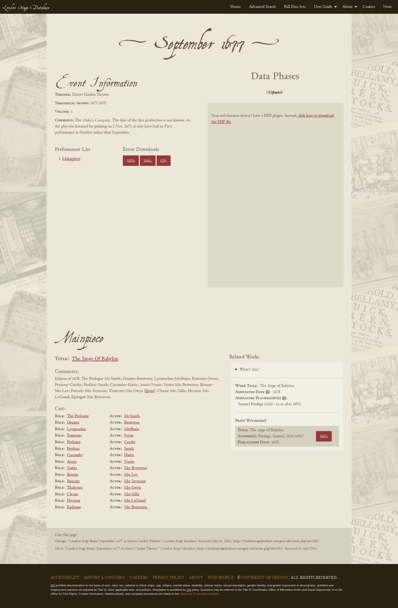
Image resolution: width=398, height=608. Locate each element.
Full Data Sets (295, 7)
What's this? (249, 370)
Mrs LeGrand (135, 501)
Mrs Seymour (135, 481)
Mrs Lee (131, 475)
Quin (149, 391)
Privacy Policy (168, 578)
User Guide (323, 7)
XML (148, 161)
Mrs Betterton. (136, 507)
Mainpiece (71, 159)
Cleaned (287, 93)
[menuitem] (235, 7)
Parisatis (73, 481)
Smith (129, 449)
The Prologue (78, 416)
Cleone (72, 494)
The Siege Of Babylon (95, 359)
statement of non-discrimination (199, 593)
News (387, 7)
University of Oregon (265, 578)
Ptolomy (74, 442)
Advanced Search (262, 7)
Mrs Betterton (135, 468)
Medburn (131, 429)
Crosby (130, 442)
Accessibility (65, 578)
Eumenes (74, 435)
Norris (129, 462)
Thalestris (75, 488)
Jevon (128, 435)
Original (260, 93)
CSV (163, 161)
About (347, 7)
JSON (131, 161)
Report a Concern (104, 578)
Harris (129, 455)
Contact (369, 7)
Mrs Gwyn (132, 488)
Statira (72, 468)
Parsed (316, 93)
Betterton (131, 423)
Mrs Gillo (131, 494)
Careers (138, 578)
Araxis (72, 462)
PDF (232, 93)
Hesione (73, 501)
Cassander (75, 455)
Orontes (73, 423)
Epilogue (74, 507)
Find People (221, 578)
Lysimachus (76, 429)
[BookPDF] (275, 201)
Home (235, 7)
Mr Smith (132, 416)
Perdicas (73, 449)
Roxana (72, 475)
